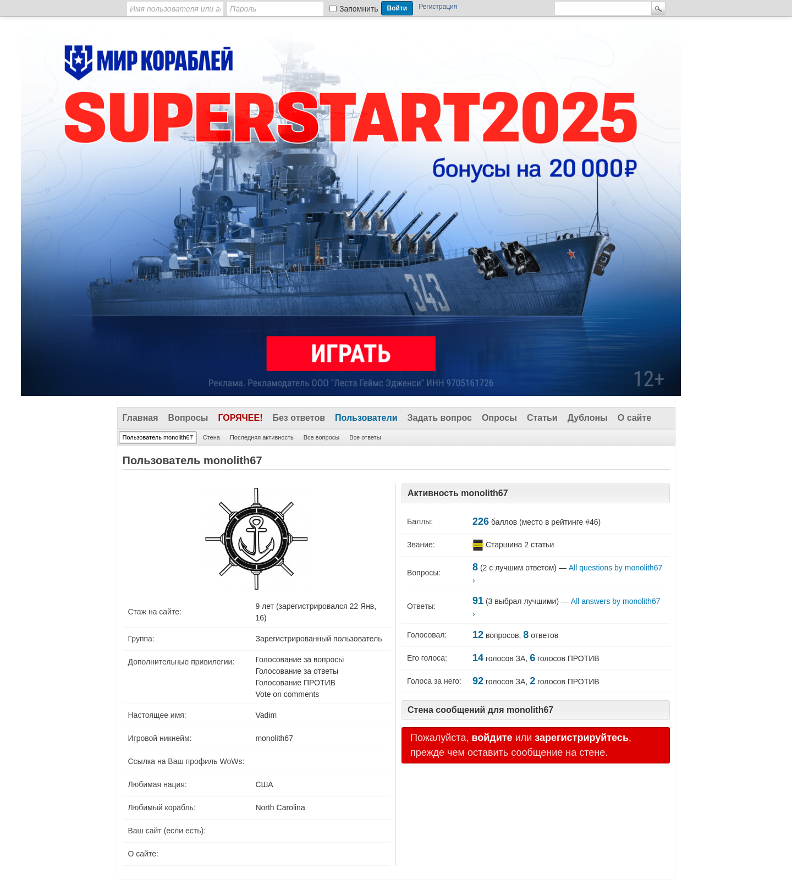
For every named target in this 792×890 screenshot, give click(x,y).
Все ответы (365, 437)
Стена (211, 437)
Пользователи (366, 417)
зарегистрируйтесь (582, 737)
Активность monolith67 (458, 493)
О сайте (634, 417)
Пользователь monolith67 (158, 437)
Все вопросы (321, 437)
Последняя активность (262, 437)
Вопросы (188, 417)
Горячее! (240, 417)
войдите (491, 737)
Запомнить (358, 9)
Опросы (499, 417)
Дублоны (588, 417)
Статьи (542, 417)
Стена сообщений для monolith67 (480, 710)
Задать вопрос (440, 417)
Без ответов (298, 417)
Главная (140, 417)
